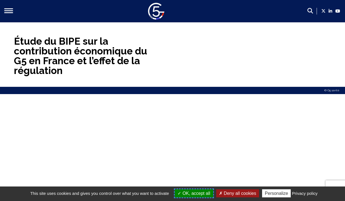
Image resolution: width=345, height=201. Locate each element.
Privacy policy (305, 193)
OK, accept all (194, 193)
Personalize (276, 193)
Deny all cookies (237, 193)
